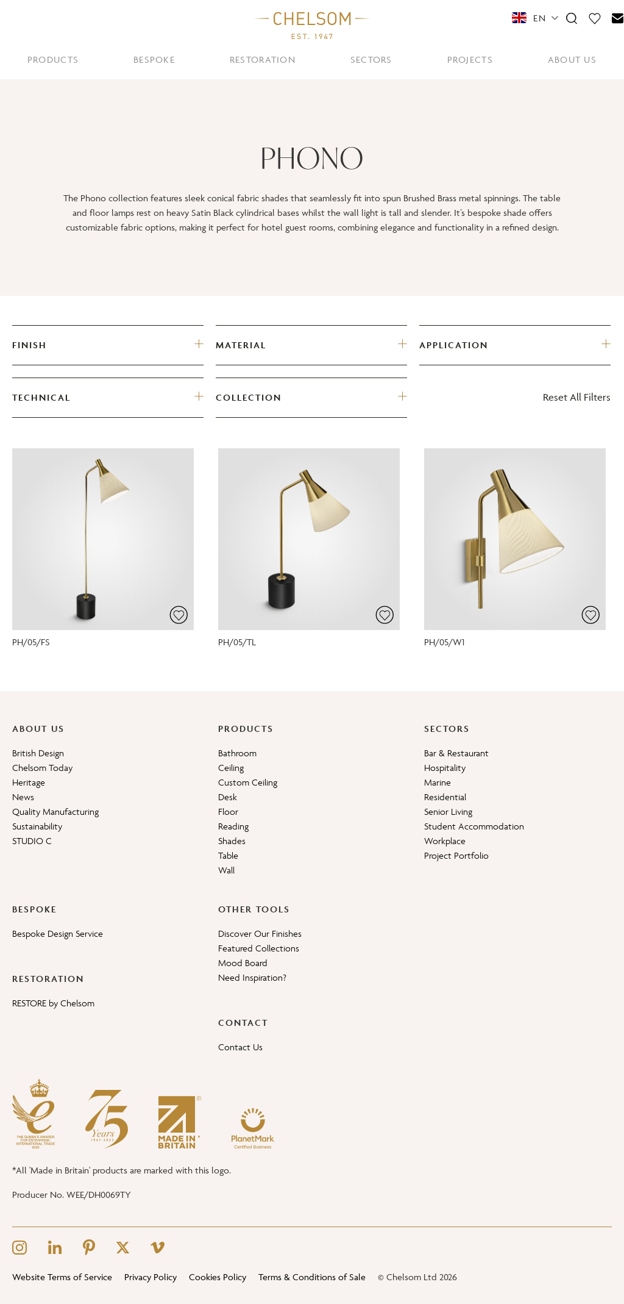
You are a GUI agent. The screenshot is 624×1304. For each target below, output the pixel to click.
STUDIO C (32, 841)
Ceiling (231, 767)
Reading (233, 826)
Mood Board (243, 963)
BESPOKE (154, 59)
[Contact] (618, 17)
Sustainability (37, 826)
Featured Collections (258, 948)
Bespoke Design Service (57, 933)
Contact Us (240, 1047)
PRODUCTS (53, 59)
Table (228, 855)
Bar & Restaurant (456, 753)
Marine (437, 782)
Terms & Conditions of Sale (312, 1277)
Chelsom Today (42, 767)
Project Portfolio (456, 855)
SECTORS (371, 59)
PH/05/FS (31, 642)
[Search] (572, 17)
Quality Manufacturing (55, 811)
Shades (232, 841)
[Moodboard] (595, 17)
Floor (228, 811)
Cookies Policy (217, 1277)
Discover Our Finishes (260, 933)
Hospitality (445, 767)
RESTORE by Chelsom (53, 1003)
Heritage (28, 782)
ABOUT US (572, 59)
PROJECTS (470, 59)
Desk (227, 797)
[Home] (312, 25)
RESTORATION (263, 59)
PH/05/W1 (444, 642)
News (23, 797)
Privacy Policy (150, 1277)
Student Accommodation (474, 826)
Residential (445, 797)
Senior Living (448, 811)
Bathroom (237, 753)
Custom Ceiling (247, 782)
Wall (226, 870)
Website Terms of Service (62, 1277)
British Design (38, 753)
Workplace (445, 841)
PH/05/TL (237, 642)
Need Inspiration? (252, 977)
